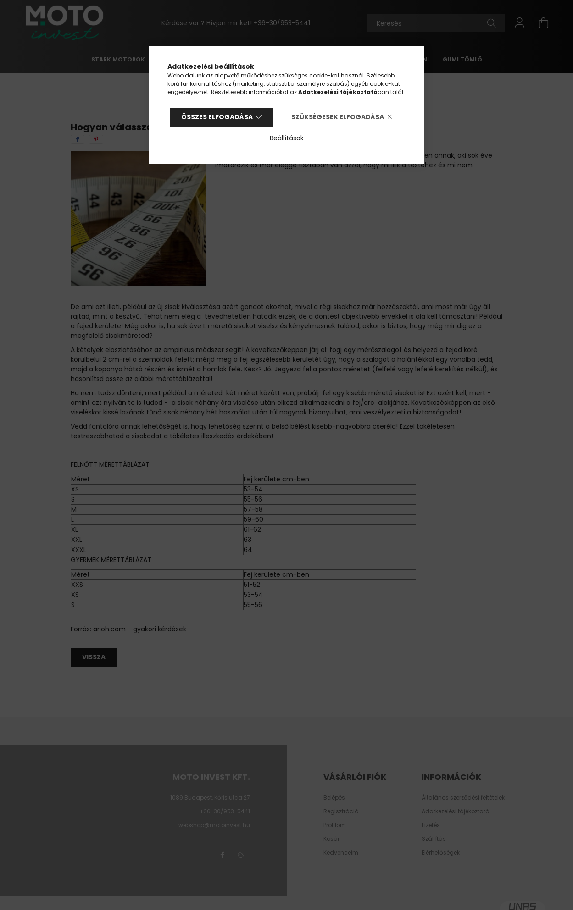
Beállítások (287, 138)
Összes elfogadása (217, 116)
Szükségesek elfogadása (337, 116)
